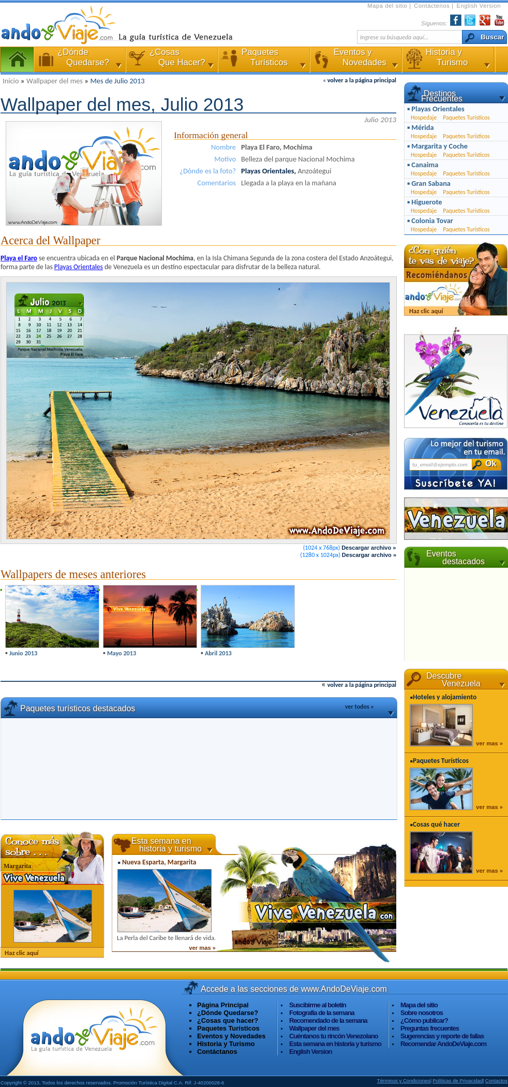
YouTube (499, 20)
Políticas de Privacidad (457, 1080)
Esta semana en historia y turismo (335, 1044)
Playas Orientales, (269, 170)
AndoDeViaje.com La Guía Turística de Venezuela (65, 25)
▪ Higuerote (424, 202)
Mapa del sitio (388, 6)
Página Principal (17, 59)
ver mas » (202, 948)
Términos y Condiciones (403, 1080)
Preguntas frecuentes (429, 1028)
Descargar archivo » (368, 548)
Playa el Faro (19, 258)
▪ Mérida (420, 127)
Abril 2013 (218, 653)
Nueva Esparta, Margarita (159, 862)
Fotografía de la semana (321, 1013)
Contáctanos (217, 1051)
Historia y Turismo (446, 59)
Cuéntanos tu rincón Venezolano (333, 1036)
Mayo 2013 (121, 653)
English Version (478, 6)
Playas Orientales (78, 266)
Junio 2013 (23, 653)
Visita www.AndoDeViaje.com (93, 1037)
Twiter (470, 20)
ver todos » (359, 706)
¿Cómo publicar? (424, 1020)
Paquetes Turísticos (262, 59)
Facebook (455, 20)
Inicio (12, 80)
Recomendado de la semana (328, 1020)
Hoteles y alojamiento (444, 697)
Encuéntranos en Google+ (484, 20)
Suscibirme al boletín (317, 1005)
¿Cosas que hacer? (227, 1020)
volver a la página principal (361, 80)
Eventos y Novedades (354, 59)
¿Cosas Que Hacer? (170, 59)
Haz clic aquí (21, 953)
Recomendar (443, 1044)
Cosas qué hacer (436, 824)
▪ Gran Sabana (429, 183)
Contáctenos (433, 6)
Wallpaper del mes (55, 80)
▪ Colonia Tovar (430, 220)
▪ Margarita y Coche (437, 146)
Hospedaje (424, 117)
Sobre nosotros (421, 1013)
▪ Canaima (422, 164)
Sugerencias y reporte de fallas (442, 1036)
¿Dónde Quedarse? (227, 1013)
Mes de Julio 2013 (118, 80)
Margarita (17, 866)
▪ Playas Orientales (436, 108)
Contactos (496, 1080)
